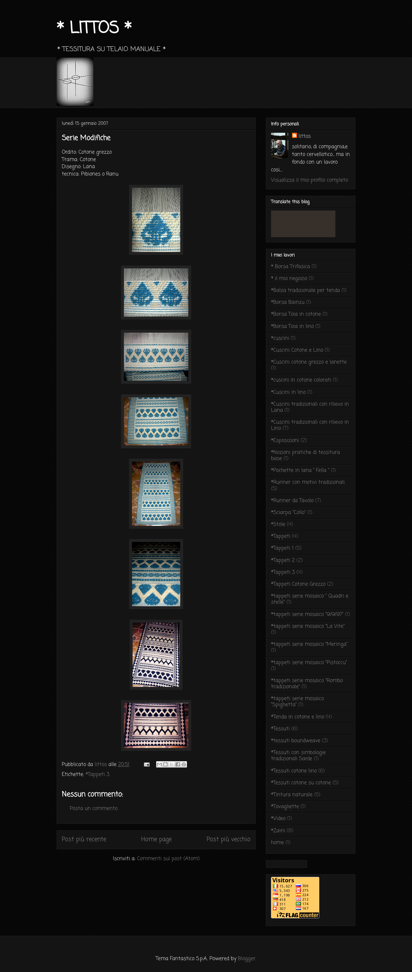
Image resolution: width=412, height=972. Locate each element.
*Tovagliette (285, 807)
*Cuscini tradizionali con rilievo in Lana (310, 407)
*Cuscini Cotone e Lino (297, 350)
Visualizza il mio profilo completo (309, 180)
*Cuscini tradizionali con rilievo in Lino (310, 425)
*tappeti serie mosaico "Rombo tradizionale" (307, 684)
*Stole (278, 524)
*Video (278, 819)
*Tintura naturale (292, 795)
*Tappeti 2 (283, 560)
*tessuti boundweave (295, 741)
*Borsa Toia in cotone (296, 314)
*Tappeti (280, 536)
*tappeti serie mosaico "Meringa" (309, 644)
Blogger (247, 959)
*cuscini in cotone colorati (301, 380)
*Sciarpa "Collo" (288, 513)
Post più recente (84, 839)
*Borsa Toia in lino (292, 326)
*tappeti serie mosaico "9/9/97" (307, 614)
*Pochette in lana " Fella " (300, 470)
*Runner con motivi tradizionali (308, 482)
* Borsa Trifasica (290, 267)
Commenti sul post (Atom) (168, 859)
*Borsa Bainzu (287, 302)
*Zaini (278, 831)
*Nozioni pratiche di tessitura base (305, 456)
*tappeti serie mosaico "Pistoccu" (309, 663)
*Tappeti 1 (282, 548)
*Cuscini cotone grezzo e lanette (309, 362)
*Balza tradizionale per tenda (305, 290)
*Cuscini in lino (288, 392)
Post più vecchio (228, 839)
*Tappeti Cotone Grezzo (298, 584)
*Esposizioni (285, 441)
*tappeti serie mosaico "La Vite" (308, 626)
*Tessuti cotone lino (294, 771)
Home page (156, 839)
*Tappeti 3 (97, 775)
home (277, 843)
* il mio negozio (289, 279)
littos (304, 136)
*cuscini (280, 338)
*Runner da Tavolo (292, 501)
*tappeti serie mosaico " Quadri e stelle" (309, 599)
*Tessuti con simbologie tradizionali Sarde (298, 756)
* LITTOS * (94, 29)
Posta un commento (93, 809)
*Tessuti (280, 729)
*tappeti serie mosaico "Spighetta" (297, 702)
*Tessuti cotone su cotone (301, 783)
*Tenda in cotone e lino (297, 717)
